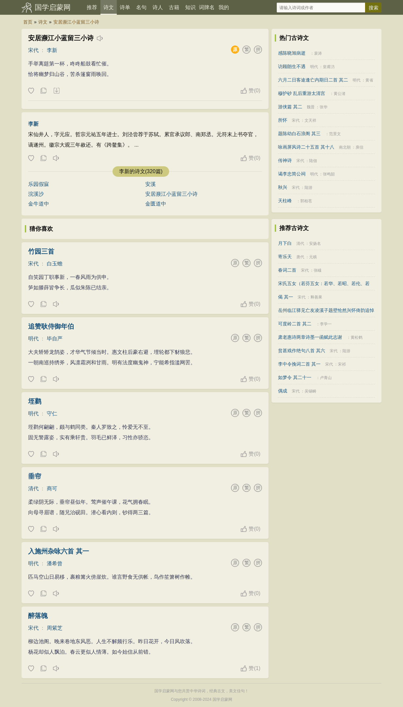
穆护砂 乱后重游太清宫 (301, 93)
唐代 (300, 257)
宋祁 (342, 364)
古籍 (174, 7)
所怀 (282, 120)
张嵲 (318, 270)
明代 (33, 338)
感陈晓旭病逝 (292, 53)
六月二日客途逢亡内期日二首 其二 (313, 79)
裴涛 (318, 53)
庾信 (359, 147)
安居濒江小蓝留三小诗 (76, 22)
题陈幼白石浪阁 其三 (299, 133)
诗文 (108, 7)
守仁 (52, 413)
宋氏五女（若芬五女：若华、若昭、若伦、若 (324, 283)
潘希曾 (54, 563)
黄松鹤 (356, 337)
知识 (190, 7)
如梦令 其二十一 (294, 377)
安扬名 (315, 243)
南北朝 (345, 147)
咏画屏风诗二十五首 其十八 (306, 147)
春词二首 (287, 270)
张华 (323, 107)
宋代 (33, 50)
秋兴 (282, 187)
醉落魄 (38, 615)
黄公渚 (339, 93)
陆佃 (313, 160)
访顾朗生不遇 (292, 66)
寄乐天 (285, 256)
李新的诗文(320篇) (141, 171)
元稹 (313, 257)
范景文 (335, 134)
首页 (27, 22)
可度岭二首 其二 (294, 323)
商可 (52, 488)
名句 (141, 7)
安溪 (150, 184)
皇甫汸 (329, 66)
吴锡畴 (310, 391)
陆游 (308, 187)
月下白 (285, 243)
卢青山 (326, 377)
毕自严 (54, 338)
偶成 (282, 390)
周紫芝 (54, 628)
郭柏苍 (306, 201)
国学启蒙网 (53, 7)
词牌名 (207, 7)
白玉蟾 (54, 263)
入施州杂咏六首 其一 (58, 551)
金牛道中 (38, 204)
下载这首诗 (56, 91)
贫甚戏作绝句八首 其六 (301, 350)
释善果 (316, 297)
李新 (52, 50)
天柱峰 (285, 200)
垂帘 (34, 476)
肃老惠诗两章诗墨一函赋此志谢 (310, 337)
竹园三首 (41, 251)
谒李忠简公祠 (292, 173)
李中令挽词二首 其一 (299, 364)
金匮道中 (155, 204)
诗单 (125, 7)
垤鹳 (34, 401)
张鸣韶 (329, 174)
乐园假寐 (38, 184)
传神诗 (285, 160)
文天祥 (310, 120)
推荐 (92, 7)
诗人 (157, 7)
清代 (33, 488)
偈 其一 (285, 296)
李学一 (326, 324)
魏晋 (311, 107)
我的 (224, 7)
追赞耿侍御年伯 (51, 326)
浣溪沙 (36, 194)
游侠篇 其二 (290, 106)
